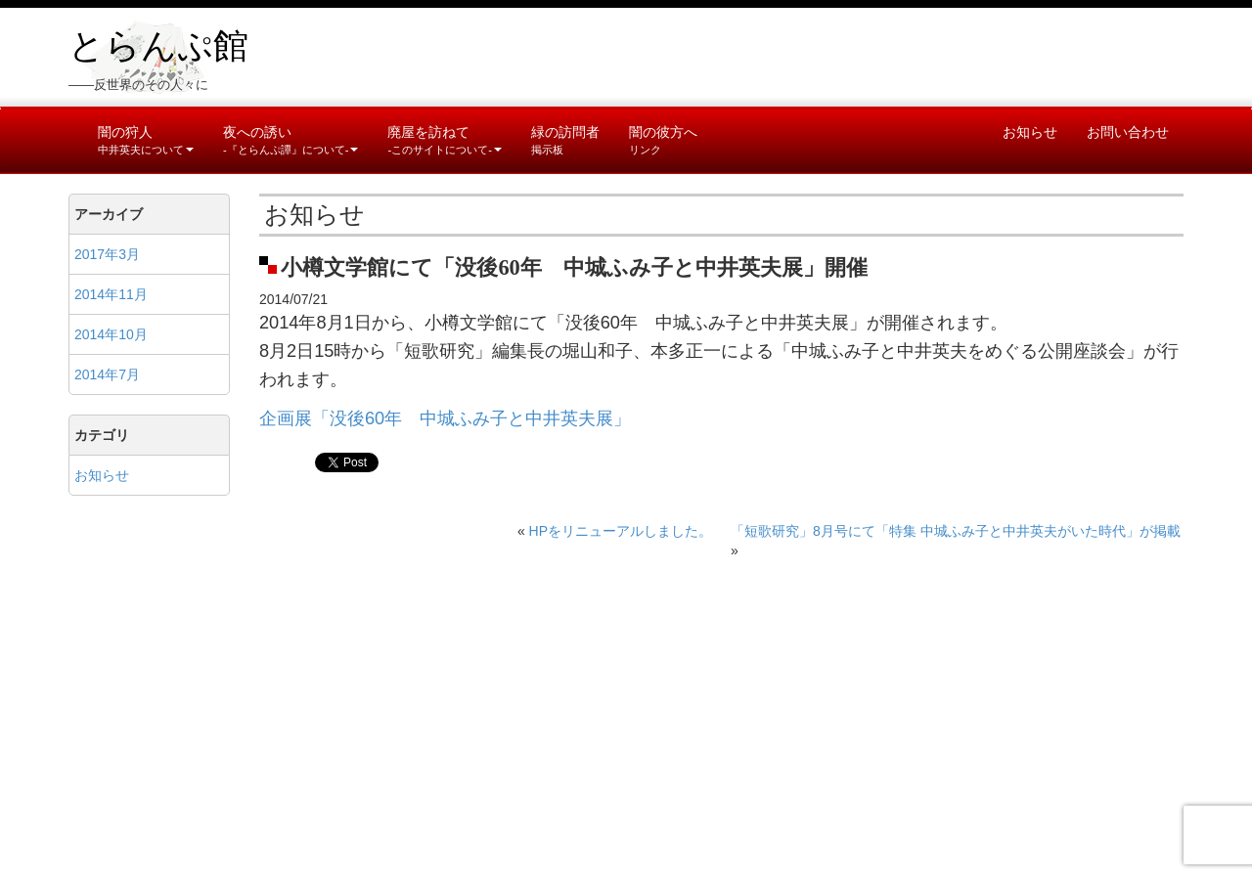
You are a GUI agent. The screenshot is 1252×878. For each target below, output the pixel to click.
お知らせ (1030, 132)
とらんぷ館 (158, 46)
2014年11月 (111, 294)
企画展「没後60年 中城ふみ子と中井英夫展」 (445, 418)
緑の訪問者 (565, 139)
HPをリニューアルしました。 (620, 531)
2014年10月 (111, 334)
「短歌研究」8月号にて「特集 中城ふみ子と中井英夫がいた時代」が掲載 (956, 531)
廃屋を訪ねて (444, 139)
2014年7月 (107, 374)
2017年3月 (107, 254)
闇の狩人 (146, 139)
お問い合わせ (1128, 132)
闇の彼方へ (663, 139)
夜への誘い (290, 139)
